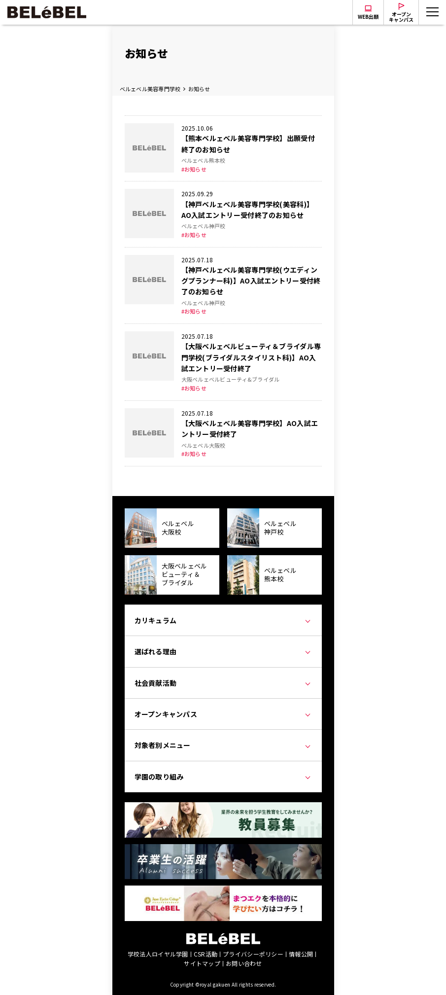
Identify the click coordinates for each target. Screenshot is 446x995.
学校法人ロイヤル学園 (158, 954)
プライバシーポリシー (253, 954)
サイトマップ (202, 963)
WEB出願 (368, 16)
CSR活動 (205, 954)
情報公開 (301, 954)
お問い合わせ (244, 963)
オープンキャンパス (401, 16)
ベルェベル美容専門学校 (150, 89)
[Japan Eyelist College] (223, 891)
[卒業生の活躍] (223, 849)
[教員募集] (223, 808)
